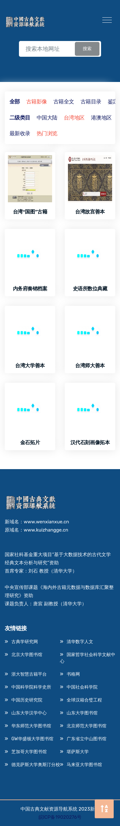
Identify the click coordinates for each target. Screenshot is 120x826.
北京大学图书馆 (26, 654)
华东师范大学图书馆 (31, 726)
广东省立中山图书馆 (86, 739)
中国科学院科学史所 (31, 687)
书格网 (73, 674)
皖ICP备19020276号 (60, 817)
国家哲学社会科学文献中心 (87, 658)
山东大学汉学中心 (29, 713)
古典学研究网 (24, 641)
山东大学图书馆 (82, 713)
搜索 (87, 48)
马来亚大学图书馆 (84, 764)
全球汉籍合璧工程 (84, 700)
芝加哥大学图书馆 (29, 751)
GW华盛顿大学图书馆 (32, 739)
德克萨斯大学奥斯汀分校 (35, 764)
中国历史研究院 (26, 700)
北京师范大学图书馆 (86, 726)
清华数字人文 (80, 641)
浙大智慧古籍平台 (29, 674)
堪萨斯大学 (78, 751)
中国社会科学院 (82, 687)
